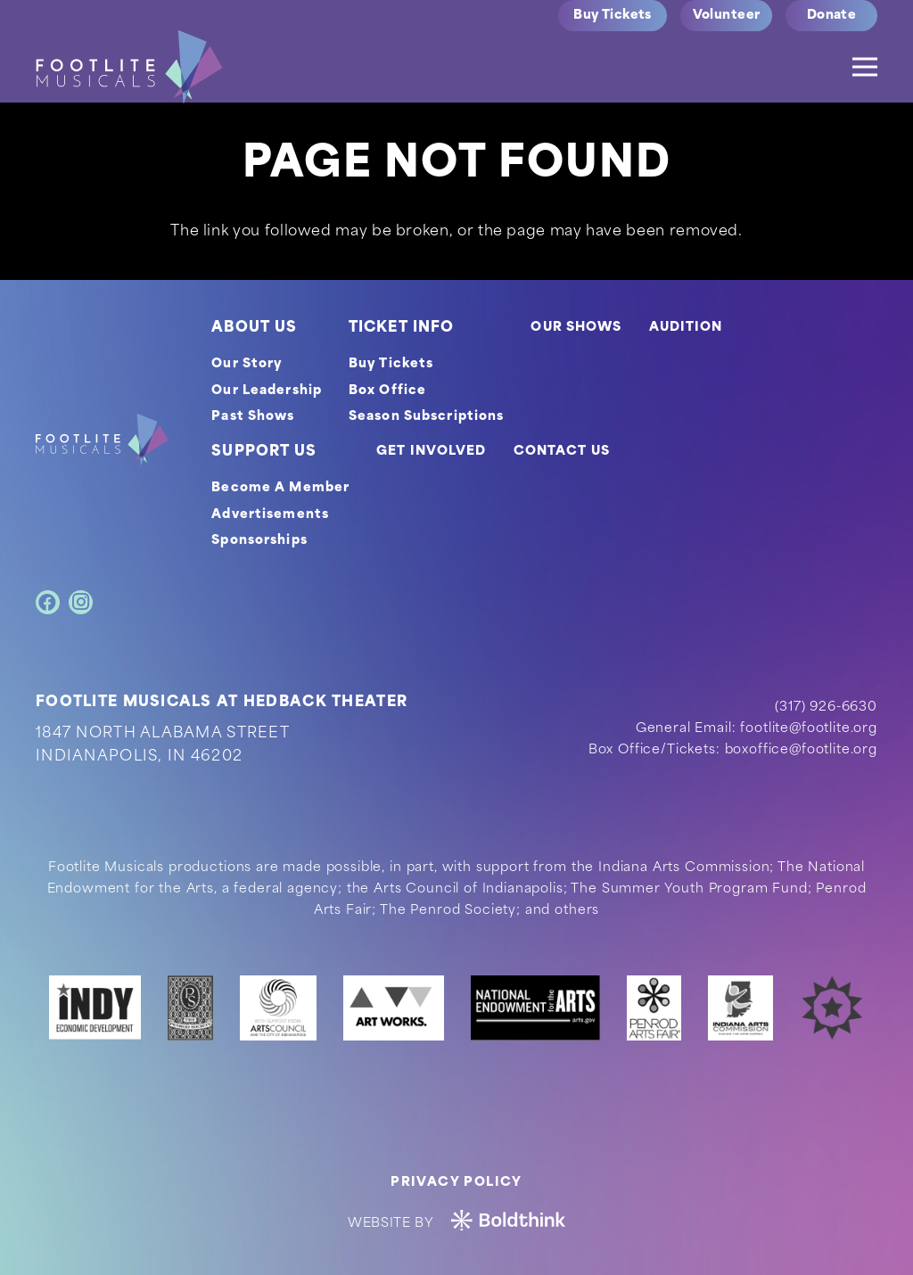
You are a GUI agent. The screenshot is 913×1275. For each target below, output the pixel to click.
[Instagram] (81, 602)
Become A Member (280, 488)
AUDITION (686, 327)
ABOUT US (254, 328)
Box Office (387, 391)
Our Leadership (266, 391)
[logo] (129, 66)
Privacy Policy (456, 1182)
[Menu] (865, 67)
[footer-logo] (102, 439)
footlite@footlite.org (808, 729)
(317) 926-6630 (826, 707)
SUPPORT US (264, 452)
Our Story (246, 364)
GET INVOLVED (431, 451)
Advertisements (270, 515)
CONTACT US (562, 451)
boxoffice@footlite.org (801, 750)
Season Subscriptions (426, 417)
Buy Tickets (391, 364)
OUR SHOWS (576, 327)
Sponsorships (259, 540)
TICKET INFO (401, 328)
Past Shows (252, 417)
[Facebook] (48, 602)
